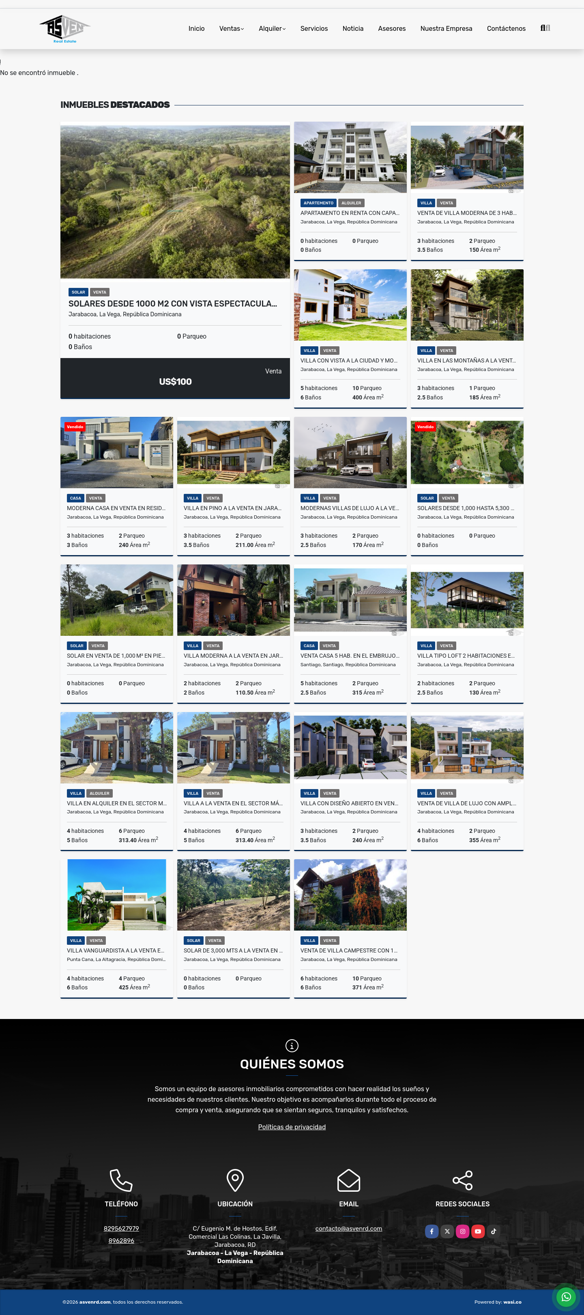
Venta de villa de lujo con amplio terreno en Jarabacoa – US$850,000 (467, 803)
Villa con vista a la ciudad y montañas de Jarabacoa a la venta (350, 360)
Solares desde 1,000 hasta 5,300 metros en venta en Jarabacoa (467, 508)
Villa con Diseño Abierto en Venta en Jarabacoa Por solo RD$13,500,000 (350, 803)
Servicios (314, 28)
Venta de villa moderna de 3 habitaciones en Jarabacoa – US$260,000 (467, 213)
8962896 (121, 1240)
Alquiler (270, 28)
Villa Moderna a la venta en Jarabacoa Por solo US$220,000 (233, 655)
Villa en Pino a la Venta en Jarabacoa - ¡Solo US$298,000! (233, 508)
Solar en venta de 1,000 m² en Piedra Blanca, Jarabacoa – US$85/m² (117, 655)
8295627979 (121, 1228)
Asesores (392, 28)
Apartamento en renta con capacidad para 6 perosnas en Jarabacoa (350, 213)
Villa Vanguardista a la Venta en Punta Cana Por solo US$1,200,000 (117, 950)
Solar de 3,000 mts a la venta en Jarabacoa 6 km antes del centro (233, 950)
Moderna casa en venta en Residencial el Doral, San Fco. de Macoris (117, 508)
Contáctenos (506, 28)
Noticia (353, 28)
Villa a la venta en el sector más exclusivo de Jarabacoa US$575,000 (233, 803)
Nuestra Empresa (446, 28)
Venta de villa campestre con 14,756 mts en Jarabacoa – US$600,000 (350, 950)
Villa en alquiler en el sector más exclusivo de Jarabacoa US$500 (117, 803)
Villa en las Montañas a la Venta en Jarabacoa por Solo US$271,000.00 (467, 360)
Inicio (197, 28)
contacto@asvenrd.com (349, 1228)
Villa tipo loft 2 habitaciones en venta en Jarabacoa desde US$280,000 (467, 655)
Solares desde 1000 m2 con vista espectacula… (173, 304)
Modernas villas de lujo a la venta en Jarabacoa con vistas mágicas (350, 508)
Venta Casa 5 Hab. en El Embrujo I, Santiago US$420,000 (350, 655)
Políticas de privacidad (292, 1127)
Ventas (229, 28)
